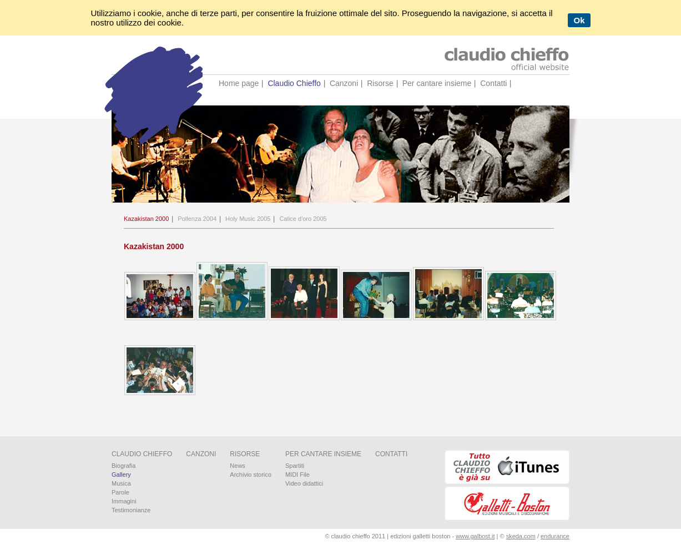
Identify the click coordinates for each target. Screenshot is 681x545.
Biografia (123, 465)
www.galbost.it (475, 536)
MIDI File (297, 474)
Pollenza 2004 (197, 218)
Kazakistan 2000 (146, 218)
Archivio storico (250, 474)
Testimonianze (131, 510)
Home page (239, 83)
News (237, 465)
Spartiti (294, 465)
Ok (578, 20)
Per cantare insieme (437, 83)
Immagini (124, 501)
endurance (555, 536)
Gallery (121, 474)
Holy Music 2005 (247, 218)
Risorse (380, 83)
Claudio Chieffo (294, 83)
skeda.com (521, 536)
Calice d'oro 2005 (302, 218)
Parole (120, 492)
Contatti (493, 83)
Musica (121, 483)
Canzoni (344, 83)
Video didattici (304, 483)
